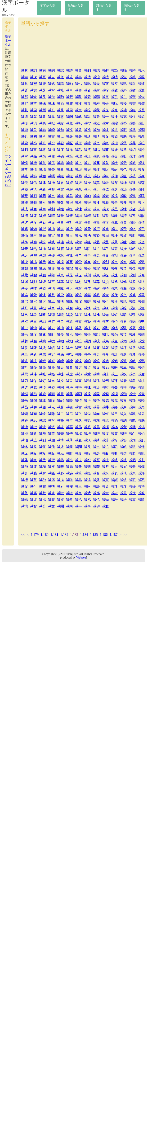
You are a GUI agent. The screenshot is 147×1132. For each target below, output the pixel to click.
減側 (123, 275)
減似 (60, 77)
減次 (33, 77)
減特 (78, 401)
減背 (123, 427)
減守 (132, 97)
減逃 (96, 381)
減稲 (24, 394)
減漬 (114, 348)
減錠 (96, 169)
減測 (132, 275)
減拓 (60, 302)
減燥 (87, 269)
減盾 (78, 130)
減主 (123, 97)
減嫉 (141, 84)
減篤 (114, 401)
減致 (132, 315)
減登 (114, 387)
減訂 (114, 354)
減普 (24, 493)
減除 (24, 143)
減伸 (114, 176)
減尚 (105, 143)
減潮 (69, 341)
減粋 (96, 196)
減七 (78, 84)
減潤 (141, 130)
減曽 (78, 262)
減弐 (78, 414)
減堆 (24, 295)
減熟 (132, 123)
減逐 (69, 321)
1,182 (64, 535)
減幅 (24, 500)
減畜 (60, 321)
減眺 (105, 335)
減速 (114, 275)
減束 (60, 275)
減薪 (69, 189)
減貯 (141, 328)
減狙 (78, 249)
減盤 (60, 460)
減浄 (141, 163)
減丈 (87, 163)
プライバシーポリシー (8, 164)
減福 (42, 500)
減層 (33, 269)
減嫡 (132, 321)
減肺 (132, 427)
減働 (24, 401)
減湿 (132, 84)
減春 (42, 130)
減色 (123, 169)
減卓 (51, 302)
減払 (78, 500)
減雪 (87, 229)
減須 (33, 196)
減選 (105, 242)
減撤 (51, 368)
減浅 (78, 236)
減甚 (132, 189)
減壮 (69, 255)
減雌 (105, 70)
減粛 (105, 123)
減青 (87, 209)
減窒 (105, 321)
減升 (42, 143)
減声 (42, 209)
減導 (42, 401)
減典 (69, 368)
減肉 (96, 414)
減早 (78, 255)
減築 (87, 321)
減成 (24, 209)
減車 (69, 90)
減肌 (141, 440)
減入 (123, 414)
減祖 (96, 249)
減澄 (78, 341)
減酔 (123, 196)
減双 (60, 255)
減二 (60, 414)
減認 (42, 420)
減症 (60, 150)
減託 (69, 302)
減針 (105, 183)
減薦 (114, 242)
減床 (78, 143)
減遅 (141, 315)
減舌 (123, 229)
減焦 (51, 156)
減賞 (42, 163)
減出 (141, 123)
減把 (33, 427)
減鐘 (69, 163)
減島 (132, 381)
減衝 (33, 163)
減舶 (51, 440)
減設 (78, 229)
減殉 (96, 130)
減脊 (87, 222)
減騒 (105, 269)
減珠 (51, 103)
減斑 (96, 453)
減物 (105, 500)
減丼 (105, 407)
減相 (114, 255)
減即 (51, 275)
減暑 (69, 136)
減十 (105, 117)
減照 (123, 156)
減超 (24, 341)
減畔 (69, 453)
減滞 (78, 295)
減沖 (33, 328)
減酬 (69, 117)
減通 (87, 348)
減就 (33, 117)
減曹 (69, 262)
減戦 (141, 236)
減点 (87, 368)
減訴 (24, 255)
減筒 (141, 387)
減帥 (87, 196)
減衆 (42, 117)
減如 (114, 136)
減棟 (87, 387)
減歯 (42, 70)
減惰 (51, 288)
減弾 (51, 315)
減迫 (33, 440)
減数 (60, 202)
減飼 (87, 70)
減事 (78, 77)
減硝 (60, 156)
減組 (141, 249)
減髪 (42, 447)
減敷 (42, 493)
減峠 (60, 401)
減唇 (60, 183)
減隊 (69, 295)
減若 (87, 97)
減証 (87, 156)
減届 (42, 407)
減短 (96, 308)
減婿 (42, 216)
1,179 (35, 535)
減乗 (123, 163)
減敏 (123, 480)
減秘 (42, 467)
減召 (60, 143)
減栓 (114, 236)
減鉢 (24, 447)
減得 (87, 401)
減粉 (114, 500)
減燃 (105, 420)
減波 (42, 427)
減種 (78, 103)
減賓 (105, 480)
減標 (24, 480)
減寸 (96, 202)
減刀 (24, 381)
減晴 (51, 216)
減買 (114, 434)
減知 (105, 315)
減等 (132, 387)
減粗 (132, 249)
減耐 (96, 288)
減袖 (123, 110)
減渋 (33, 123)
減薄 (69, 440)
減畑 (132, 440)
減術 (24, 130)
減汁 (114, 117)
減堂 (132, 394)
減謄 (60, 394)
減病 (51, 480)
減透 (24, 387)
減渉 (114, 150)
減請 (123, 216)
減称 (78, 150)
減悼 (42, 387)
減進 (132, 183)
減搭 (78, 387)
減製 (96, 216)
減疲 (33, 467)
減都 (78, 374)
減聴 (96, 341)
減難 (51, 414)
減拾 (87, 110)
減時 (114, 77)
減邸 (78, 354)
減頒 (132, 453)
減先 (42, 236)
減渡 (87, 374)
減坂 (24, 453)
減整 (132, 216)
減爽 (87, 262)
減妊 (24, 420)
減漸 (51, 249)
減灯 (42, 381)
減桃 (141, 381)
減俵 (123, 473)
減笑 (87, 150)
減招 (114, 143)
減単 (51, 308)
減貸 (60, 295)
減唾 (33, 288)
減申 (105, 176)
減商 (105, 150)
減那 (114, 407)
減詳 (132, 156)
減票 (132, 473)
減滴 (114, 361)
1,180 (45, 535)
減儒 (141, 103)
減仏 (96, 500)
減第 (132, 295)
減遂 (132, 196)
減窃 (60, 229)
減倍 (69, 434)
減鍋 (24, 414)
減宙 (42, 328)
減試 (60, 70)
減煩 (123, 453)
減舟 (51, 110)
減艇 (51, 361)
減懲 (105, 341)
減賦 (60, 493)
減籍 (24, 229)
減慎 (33, 189)
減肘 (42, 473)
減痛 (96, 348)
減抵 (69, 354)
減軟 (42, 414)
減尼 (69, 414)
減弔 (24, 335)
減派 (51, 427)
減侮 (78, 493)
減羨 (24, 242)
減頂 (123, 335)
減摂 (96, 229)
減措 (123, 249)
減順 (123, 130)
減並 (105, 506)
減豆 (69, 381)
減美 (132, 467)
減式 (51, 84)
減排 (24, 434)
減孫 (87, 282)
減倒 (105, 381)
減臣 (123, 176)
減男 (24, 315)
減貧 (96, 480)
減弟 (42, 354)
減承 (123, 143)
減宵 (33, 150)
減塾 (123, 123)
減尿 (141, 414)
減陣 (141, 189)
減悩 (114, 420)
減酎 (105, 328)
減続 (42, 282)
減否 (96, 460)
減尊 (96, 282)
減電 (24, 374)
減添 (105, 368)
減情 (33, 169)
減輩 (51, 434)
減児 (69, 77)
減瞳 (51, 401)
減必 (60, 473)
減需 (132, 103)
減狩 (24, 103)
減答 (123, 387)
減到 (87, 381)
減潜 (78, 242)
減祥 (69, 150)
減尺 (42, 97)
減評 (141, 473)
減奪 (132, 302)
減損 (105, 282)
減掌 (24, 156)
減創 (105, 262)
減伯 (141, 434)
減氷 (105, 473)
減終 (132, 110)
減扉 (69, 467)
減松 (141, 143)
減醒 (141, 216)
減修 (114, 110)
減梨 (141, 407)
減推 (114, 196)
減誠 (78, 216)
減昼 (78, 328)
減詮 (42, 242)
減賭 (105, 374)
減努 (132, 374)
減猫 (69, 480)
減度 (141, 374)
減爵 (78, 97)
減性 (78, 209)
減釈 (69, 97)
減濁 (96, 302)
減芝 (42, 90)
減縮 (114, 123)
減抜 (60, 447)
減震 (60, 189)
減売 (60, 434)
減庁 (33, 335)
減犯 (114, 447)
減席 (78, 222)
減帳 (78, 335)
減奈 (123, 407)
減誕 (132, 308)
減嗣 (51, 70)
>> (125, 535)
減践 (51, 242)
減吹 (60, 196)
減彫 (96, 335)
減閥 (78, 447)
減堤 (24, 361)
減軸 (69, 84)
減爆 (105, 440)
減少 (51, 143)
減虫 (24, 328)
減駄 (60, 288)
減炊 (78, 196)
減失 (96, 84)
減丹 (24, 308)
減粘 (96, 420)
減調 (87, 341)
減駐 (123, 328)
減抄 (87, 143)
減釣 (114, 335)
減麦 (78, 440)
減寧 (51, 420)
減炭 (60, 308)
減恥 (123, 315)
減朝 (141, 335)
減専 (60, 236)
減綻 (123, 308)
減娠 (69, 183)
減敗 (33, 434)
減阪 (33, 453)
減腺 (33, 242)
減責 (123, 222)
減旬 (60, 130)
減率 (60, 282)
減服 (141, 493)
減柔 (141, 117)
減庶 (60, 136)
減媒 (105, 434)
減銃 (42, 123)
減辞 (141, 77)
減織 (60, 176)
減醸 (114, 169)
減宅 (24, 302)
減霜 (96, 269)
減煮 (132, 90)
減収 (24, 110)
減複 (60, 500)
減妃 (87, 460)
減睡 (141, 196)
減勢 (60, 216)
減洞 (105, 394)
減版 (51, 453)
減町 (51, 335)
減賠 (123, 434)
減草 (132, 255)
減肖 (96, 143)
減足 (69, 275)
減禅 (42, 249)
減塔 (69, 387)
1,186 (104, 535)
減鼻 (24, 473)
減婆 (87, 427)
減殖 (24, 176)
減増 (141, 269)
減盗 (51, 387)
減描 (60, 480)
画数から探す (131, 7)
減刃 (96, 189)
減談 (69, 315)
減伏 (132, 493)
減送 (141, 255)
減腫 (69, 103)
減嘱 (51, 176)
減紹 (132, 150)
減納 (123, 420)
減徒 (60, 374)
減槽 (60, 269)
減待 (105, 288)
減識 (60, 84)
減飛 (24, 467)
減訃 (96, 486)
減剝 (42, 440)
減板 (42, 453)
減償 (51, 163)
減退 (132, 288)
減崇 (51, 202)
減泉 (69, 236)
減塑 (33, 255)
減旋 (123, 236)
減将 (42, 150)
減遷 (96, 242)
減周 (69, 110)
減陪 (96, 434)
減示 (141, 70)
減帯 (141, 288)
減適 (123, 361)
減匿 (69, 401)
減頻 (114, 480)
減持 (105, 77)
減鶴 (141, 348)
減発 (33, 447)
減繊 (123, 242)
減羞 (141, 110)
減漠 (87, 440)
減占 (33, 236)
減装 (141, 262)
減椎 (69, 348)
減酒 (60, 103)
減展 (96, 368)
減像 (132, 269)
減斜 (123, 90)
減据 (69, 202)
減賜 (123, 70)
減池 (96, 315)
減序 (132, 136)
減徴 (51, 341)
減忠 (51, 328)
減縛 (96, 440)
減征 (69, 209)
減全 (141, 242)
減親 (78, 189)
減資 (78, 70)
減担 (42, 308)
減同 (96, 394)
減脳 (141, 420)
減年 (69, 420)
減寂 (105, 97)
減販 (87, 453)
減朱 (141, 97)
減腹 (51, 500)
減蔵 (24, 275)
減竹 (51, 321)
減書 (51, 136)
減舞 (105, 493)
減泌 (69, 473)
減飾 (33, 176)
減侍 (87, 77)
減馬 (78, 427)
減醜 (78, 117)
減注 (69, 328)
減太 (69, 288)
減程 (42, 361)
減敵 (132, 361)
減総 (42, 269)
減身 (141, 176)
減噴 (141, 500)
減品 (78, 480)
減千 (141, 229)
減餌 (24, 84)
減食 (141, 169)
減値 (114, 315)
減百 (96, 473)
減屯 (51, 407)
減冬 (33, 381)
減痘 (105, 387)
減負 (105, 486)
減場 (42, 169)
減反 (87, 447)
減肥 (132, 460)
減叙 (141, 136)
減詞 (33, 70)
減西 (33, 209)
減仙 (24, 236)
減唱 (96, 150)
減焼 (42, 156)
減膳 (60, 249)
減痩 (123, 262)
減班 (60, 453)
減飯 (105, 453)
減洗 (87, 236)
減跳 (42, 341)
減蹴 (87, 117)
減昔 (60, 222)
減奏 (105, 255)
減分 (42, 506)
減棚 (141, 302)
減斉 (96, 209)
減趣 (87, 103)
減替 (51, 295)
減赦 (114, 90)
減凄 (141, 209)
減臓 (42, 275)
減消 (51, 150)
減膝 (33, 473)
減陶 (60, 387)
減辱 (78, 176)
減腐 (33, 493)
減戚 (114, 222)
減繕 (69, 249)
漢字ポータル (8, 40)
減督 (96, 401)
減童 (141, 394)
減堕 (42, 288)
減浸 (87, 183)
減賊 (33, 282)
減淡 (87, 308)
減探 (78, 308)
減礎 (51, 255)
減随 (24, 202)
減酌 (60, 97)
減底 (60, 354)
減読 (141, 401)
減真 (96, 183)
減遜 (114, 282)
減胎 (123, 288)
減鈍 (87, 407)
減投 (60, 381)
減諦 (69, 361)
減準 (132, 130)
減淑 (96, 123)
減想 (24, 269)
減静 (114, 216)
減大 (105, 295)
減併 (96, 506)
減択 (33, 302)
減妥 (24, 288)
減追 (60, 348)
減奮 (33, 506)
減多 (132, 282)
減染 (96, 236)
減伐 (51, 447)
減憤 (24, 506)
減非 (141, 460)
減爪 (132, 348)
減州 (42, 110)
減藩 (24, 460)
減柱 (87, 328)
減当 (51, 381)
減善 (24, 249)
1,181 (54, 535)
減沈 (141, 341)
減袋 (33, 295)
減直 (114, 341)
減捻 (87, 420)
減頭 (51, 394)
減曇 (96, 407)
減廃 (42, 434)
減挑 (69, 335)
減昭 (24, 150)
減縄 (69, 169)
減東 (78, 381)
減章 (123, 150)
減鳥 (132, 335)
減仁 (105, 189)
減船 (132, 236)
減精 (87, 216)
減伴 (141, 447)
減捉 (105, 275)
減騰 (87, 394)
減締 (60, 361)
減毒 (123, 401)
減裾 (87, 202)
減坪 (123, 348)
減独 (132, 401)
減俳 (141, 427)
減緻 (42, 321)
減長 (60, 335)
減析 (69, 222)
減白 (132, 434)
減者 (87, 90)
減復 (33, 500)
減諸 (96, 136)
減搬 (114, 453)
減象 (96, 156)
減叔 (69, 123)
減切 (33, 229)
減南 (33, 414)
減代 (114, 295)
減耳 (42, 77)
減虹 (105, 414)
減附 (87, 486)
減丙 (69, 506)
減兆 (42, 335)
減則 (87, 275)
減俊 (33, 130)
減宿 (87, 123)
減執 (123, 84)
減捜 (24, 262)
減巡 (69, 130)
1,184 (84, 535)
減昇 (132, 143)
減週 (24, 117)
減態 (87, 295)
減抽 (60, 328)
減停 (141, 354)
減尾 (114, 467)
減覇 (69, 427)
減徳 (105, 401)
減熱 (60, 420)
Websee (81, 557)
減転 (114, 368)
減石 (42, 222)
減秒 (42, 480)
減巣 (51, 262)
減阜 (78, 486)
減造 (123, 269)
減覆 (69, 500)
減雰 (132, 500)
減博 (60, 440)
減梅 (78, 434)
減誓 (105, 216)
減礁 (60, 163)
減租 (105, 249)
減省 (132, 209)
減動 (123, 394)
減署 (78, 136)
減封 (114, 493)
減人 (87, 189)
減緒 (87, 136)
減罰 (69, 447)
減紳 (123, 183)
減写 (51, 90)
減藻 (114, 269)
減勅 (123, 341)
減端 (114, 308)
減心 (96, 176)
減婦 (132, 486)
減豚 (60, 407)
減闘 (78, 394)
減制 (51, 209)
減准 (87, 130)
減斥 (33, 222)
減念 (78, 420)
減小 (33, 143)
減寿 (96, 103)
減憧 (24, 163)
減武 (87, 493)
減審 (51, 189)
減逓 (132, 354)
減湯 (96, 387)
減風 (123, 493)
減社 (60, 90)
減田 (132, 368)
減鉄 (33, 368)
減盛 (33, 216)
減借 (51, 97)
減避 (105, 467)
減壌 (78, 169)
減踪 (69, 269)
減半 (96, 447)
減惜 (105, 222)
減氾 (105, 447)
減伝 (141, 368)
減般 (78, 453)
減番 (42, 460)
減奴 (123, 374)
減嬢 (87, 169)
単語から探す (75, 7)
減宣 (51, 236)
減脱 (123, 302)
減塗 (96, 374)
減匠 (69, 143)
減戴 (96, 295)
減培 (87, 434)
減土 (114, 374)
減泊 (24, 440)
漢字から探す (47, 7)
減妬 (51, 374)
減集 (51, 117)
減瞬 (51, 130)
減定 (51, 354)
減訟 (141, 150)
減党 (33, 387)
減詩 (69, 70)
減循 (114, 130)
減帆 (123, 447)
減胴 (114, 394)
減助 (123, 136)
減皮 (78, 460)
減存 (69, 282)
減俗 (141, 275)
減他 (123, 282)
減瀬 (105, 202)
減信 (33, 183)
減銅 (33, 401)
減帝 (105, 354)
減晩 (33, 460)
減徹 (42, 368)
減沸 (87, 500)
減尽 (114, 189)
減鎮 (51, 348)
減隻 (96, 222)
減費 (78, 467)
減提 (33, 361)
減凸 (24, 407)
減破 (60, 427)
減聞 (60, 506)
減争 (87, 255)
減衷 (96, 328)
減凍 (114, 381)
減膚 (51, 493)
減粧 (69, 156)
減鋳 (114, 328)
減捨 (105, 90)
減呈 (24, 354)
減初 (33, 136)
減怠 (114, 288)
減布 (42, 486)
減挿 (33, 262)
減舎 (78, 90)
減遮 (141, 90)
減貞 (96, 354)
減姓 (60, 209)
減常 (24, 169)
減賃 (42, 348)
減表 (114, 473)
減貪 (78, 407)
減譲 (105, 169)
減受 (105, 103)
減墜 (78, 348)
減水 (51, 196)
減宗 (78, 110)
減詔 (78, 156)
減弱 (96, 97)
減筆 (78, 473)
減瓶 (132, 480)
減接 (69, 229)
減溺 (141, 361)
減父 (24, 486)
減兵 (87, 506)
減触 (42, 176)
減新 (42, 189)
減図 (42, 196)
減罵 (96, 427)
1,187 (114, 535)
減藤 (69, 394)
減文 (51, 506)
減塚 (105, 348)
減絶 (132, 229)
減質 (24, 90)
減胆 (69, 308)
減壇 (78, 315)
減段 (33, 315)
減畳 (51, 169)
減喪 (114, 262)
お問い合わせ (8, 181)
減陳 (33, 348)
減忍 (33, 420)
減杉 (78, 202)
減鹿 (42, 84)
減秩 (96, 321)
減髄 (33, 202)
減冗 (96, 163)
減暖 (60, 315)
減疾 (114, 84)
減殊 (42, 103)
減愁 (60, 117)
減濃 (24, 427)
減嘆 (105, 308)
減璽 (33, 84)
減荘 (123, 255)
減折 (42, 229)
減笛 (96, 361)
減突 (33, 407)
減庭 (123, 354)
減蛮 (51, 460)
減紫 (24, 70)
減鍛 (141, 308)
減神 (51, 183)
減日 (114, 414)
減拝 (105, 427)
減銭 (69, 242)
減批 (105, 460)
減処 (24, 136)
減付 (33, 486)
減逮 (42, 295)
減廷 (33, 354)
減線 (87, 242)
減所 (42, 136)
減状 (114, 163)
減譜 (69, 493)
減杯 (114, 427)
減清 (24, 216)
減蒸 (60, 169)
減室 (105, 84)
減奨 (114, 156)
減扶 (51, 486)
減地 (87, 315)
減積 (141, 222)
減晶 (33, 156)
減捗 (132, 341)
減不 (141, 480)
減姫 (87, 473)
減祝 (78, 123)
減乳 (132, 414)
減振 (78, 183)
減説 (114, 229)
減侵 (24, 183)
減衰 (105, 196)
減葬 (132, 262)
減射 (96, 90)
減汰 (141, 282)
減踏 (33, 394)
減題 (141, 295)
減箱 (114, 440)
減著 (132, 328)
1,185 (94, 535)
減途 (69, 374)
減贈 (33, 275)
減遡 (42, 255)
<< (23, 535)
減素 (114, 249)
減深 (114, 183)
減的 (87, 361)
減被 (51, 467)
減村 (78, 282)
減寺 (24, 77)
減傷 (105, 156)
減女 (105, 136)
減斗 (33, 374)
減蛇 (33, 97)
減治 (96, 77)
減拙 (51, 229)
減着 (123, 321)
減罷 (96, 467)
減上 (78, 163)
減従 (24, 123)
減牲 (123, 209)
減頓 (69, 407)
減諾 (87, 302)
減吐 (42, 374)
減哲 (24, 368)
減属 (24, 282)
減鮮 (132, 242)
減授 (123, 103)
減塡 (123, 368)
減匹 (51, 473)
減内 (132, 407)
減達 (114, 302)
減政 (105, 209)
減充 (123, 117)
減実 (33, 90)
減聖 (69, 216)
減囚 (33, 110)
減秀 (60, 110)
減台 (123, 295)
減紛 (123, 500)
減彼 (114, 460)
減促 (78, 275)
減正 (141, 202)
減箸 (123, 440)
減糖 (42, 394)
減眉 (123, 467)
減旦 (33, 308)
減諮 (132, 70)
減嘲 (60, 341)
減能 (132, 420)
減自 (51, 77)
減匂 (87, 414)
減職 (69, 176)
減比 (69, 460)
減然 (33, 249)
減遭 (51, 269)
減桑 (42, 262)
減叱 (87, 84)
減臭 (105, 110)
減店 (78, 368)
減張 (87, 335)
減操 (78, 269)
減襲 (96, 117)
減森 (141, 183)
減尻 (87, 176)
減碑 (87, 467)
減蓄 (78, 321)
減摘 (105, 361)
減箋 (60, 242)
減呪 (114, 103)
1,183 (74, 535)
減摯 (114, 70)
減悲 (60, 467)
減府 (60, 486)
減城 (132, 163)
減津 (42, 183)
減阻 (87, 249)
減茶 (114, 321)
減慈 (132, 77)
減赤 (51, 222)
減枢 (42, 202)
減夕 (24, 222)
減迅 (123, 189)
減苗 (33, 480)
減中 (141, 321)
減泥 (78, 361)
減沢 (42, 302)
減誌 (96, 70)
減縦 (60, 123)
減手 (114, 97)
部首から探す (103, 7)
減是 (114, 202)
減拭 (132, 169)
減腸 (33, 341)
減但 (105, 302)
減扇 (105, 236)
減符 (141, 486)
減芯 (132, 176)
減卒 (51, 282)
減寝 (24, 189)
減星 (114, 209)
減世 (132, 202)
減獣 (51, 123)
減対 (78, 288)
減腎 (24, 196)
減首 (33, 103)
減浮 (123, 486)
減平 (78, 506)
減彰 (141, 156)
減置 (33, 321)
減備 (141, 467)
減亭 (87, 354)
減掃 (60, 262)
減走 (96, 255)
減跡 (132, 222)
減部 (96, 493)
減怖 (69, 486)
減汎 (132, 447)
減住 (132, 117)
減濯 (78, 302)
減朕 (24, 348)
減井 (123, 202)
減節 (105, 229)
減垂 (69, 196)
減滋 (123, 77)
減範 (141, 453)
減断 (42, 315)
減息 (96, 275)
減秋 (96, 110)
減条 (105, 163)
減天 (60, 368)
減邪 (24, 97)
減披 (123, 460)
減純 (105, 130)
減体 (87, 288)
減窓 (96, 262)
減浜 (87, 480)
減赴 (114, 486)
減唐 (123, 381)
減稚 (24, 321)
